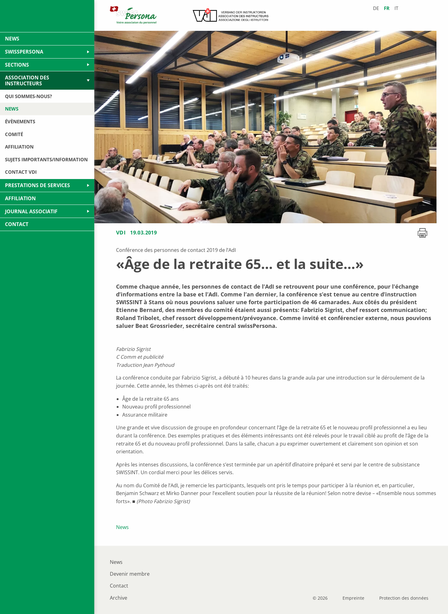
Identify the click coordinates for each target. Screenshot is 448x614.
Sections (17, 64)
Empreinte (353, 598)
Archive (118, 597)
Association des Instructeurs (27, 80)
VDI (121, 232)
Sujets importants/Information (46, 159)
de (376, 8)
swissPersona (24, 51)
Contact (119, 585)
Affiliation (19, 147)
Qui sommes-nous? (28, 96)
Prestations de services (37, 185)
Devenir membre (130, 573)
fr (387, 8)
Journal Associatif (31, 211)
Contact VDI (21, 172)
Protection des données (403, 598)
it (396, 8)
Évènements (20, 121)
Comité (14, 134)
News (122, 527)
